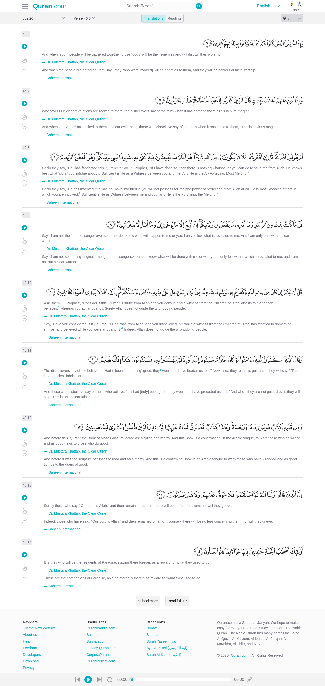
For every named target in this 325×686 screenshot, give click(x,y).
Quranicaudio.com (101, 628)
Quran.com (239, 655)
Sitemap (152, 635)
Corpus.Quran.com (102, 654)
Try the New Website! (40, 628)
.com (50, 6)
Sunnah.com (97, 641)
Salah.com (95, 635)
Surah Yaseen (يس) (161, 641)
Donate (152, 628)
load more (150, 601)
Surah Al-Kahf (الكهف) (163, 654)
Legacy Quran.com (102, 648)
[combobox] (162, 6)
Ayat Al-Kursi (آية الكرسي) (166, 648)
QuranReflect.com (101, 661)
